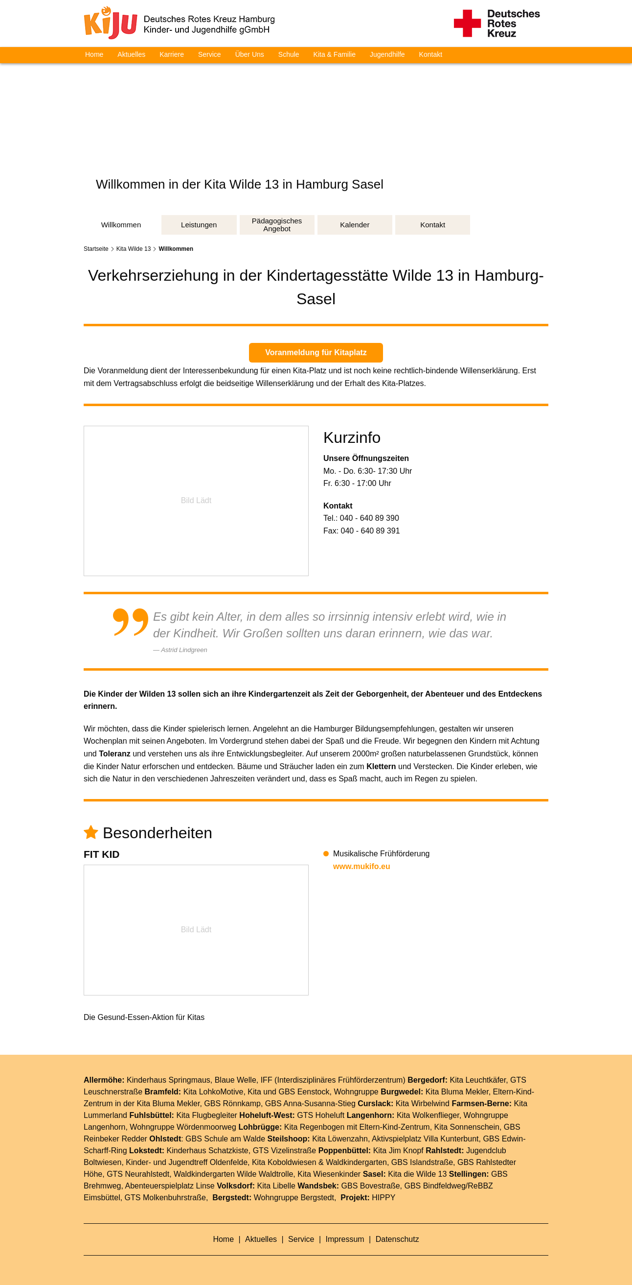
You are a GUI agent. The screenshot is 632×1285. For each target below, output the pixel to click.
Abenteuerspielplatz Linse (170, 1186)
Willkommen (175, 248)
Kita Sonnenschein (466, 1127)
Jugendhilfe (387, 54)
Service (209, 54)
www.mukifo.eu (361, 866)
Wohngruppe (356, 1092)
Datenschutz (397, 1239)
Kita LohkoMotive (213, 1092)
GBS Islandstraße (422, 1162)
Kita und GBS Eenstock (288, 1092)
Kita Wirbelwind (423, 1103)
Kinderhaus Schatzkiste (207, 1150)
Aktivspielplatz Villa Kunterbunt (425, 1139)
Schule (288, 54)
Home (94, 54)
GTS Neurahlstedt (138, 1174)
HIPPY (383, 1197)
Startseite (96, 248)
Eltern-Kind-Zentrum (395, 1127)
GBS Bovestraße (370, 1186)
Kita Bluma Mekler (457, 1092)
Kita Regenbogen (314, 1127)
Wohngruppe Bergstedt (294, 1197)
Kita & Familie (335, 54)
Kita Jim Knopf (398, 1150)
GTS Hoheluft (320, 1115)
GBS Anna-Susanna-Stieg (310, 1103)
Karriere (171, 54)
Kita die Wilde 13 (417, 1174)
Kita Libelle (276, 1186)
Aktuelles (131, 54)
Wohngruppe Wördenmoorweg (183, 1127)
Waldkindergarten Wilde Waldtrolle (233, 1174)
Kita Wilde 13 (133, 248)
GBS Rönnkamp (232, 1103)
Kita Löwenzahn (340, 1139)
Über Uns (249, 54)
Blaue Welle (235, 1080)
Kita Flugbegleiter (206, 1115)
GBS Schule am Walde (225, 1139)
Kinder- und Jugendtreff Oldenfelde (187, 1162)
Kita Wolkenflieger (428, 1115)
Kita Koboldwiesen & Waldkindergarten (319, 1162)
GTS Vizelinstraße (284, 1150)
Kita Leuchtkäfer (478, 1080)
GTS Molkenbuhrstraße (165, 1197)
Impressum (346, 1239)
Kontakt (430, 54)
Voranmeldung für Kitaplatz (316, 352)
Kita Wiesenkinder (329, 1174)
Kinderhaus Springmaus (168, 1080)
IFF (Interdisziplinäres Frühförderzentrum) (333, 1080)
